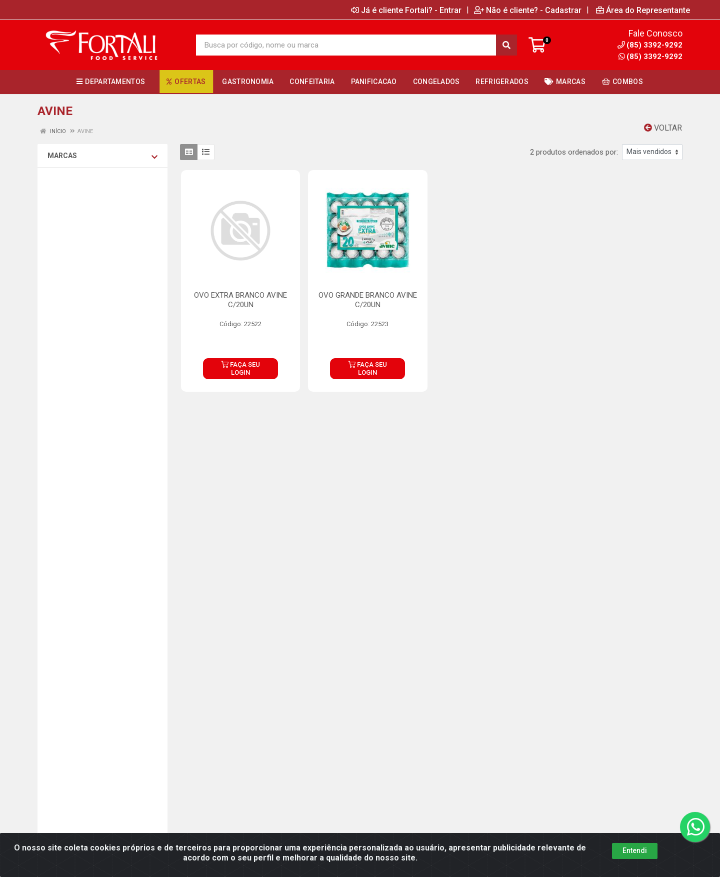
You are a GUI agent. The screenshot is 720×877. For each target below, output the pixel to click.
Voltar (663, 128)
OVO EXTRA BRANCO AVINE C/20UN (240, 300)
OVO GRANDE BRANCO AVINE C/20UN (367, 300)
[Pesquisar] (506, 45)
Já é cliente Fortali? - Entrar (406, 10)
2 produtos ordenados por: (574, 152)
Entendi (634, 860)
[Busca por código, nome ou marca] (346, 45)
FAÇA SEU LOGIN (240, 368)
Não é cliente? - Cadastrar (528, 10)
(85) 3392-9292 (650, 56)
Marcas (103, 156)
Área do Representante (643, 10)
